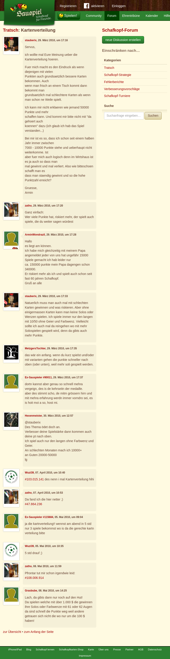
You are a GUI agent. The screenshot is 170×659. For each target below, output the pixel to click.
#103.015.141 (34, 479)
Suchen (153, 115)
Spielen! (70, 15)
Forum (111, 15)
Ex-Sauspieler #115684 (39, 517)
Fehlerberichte (114, 82)
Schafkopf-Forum (120, 30)
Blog (28, 649)
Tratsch (10, 30)
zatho (28, 205)
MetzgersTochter (35, 348)
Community (94, 15)
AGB (140, 649)
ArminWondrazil (35, 234)
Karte (91, 649)
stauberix (31, 40)
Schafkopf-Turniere (117, 96)
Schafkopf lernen (45, 649)
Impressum (85, 655)
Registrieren (68, 6)
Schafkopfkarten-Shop (71, 649)
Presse (117, 649)
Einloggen (119, 6)
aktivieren (94, 6)
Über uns (103, 649)
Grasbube (31, 590)
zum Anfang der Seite (39, 632)
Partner (130, 649)
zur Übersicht (12, 632)
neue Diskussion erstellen (123, 40)
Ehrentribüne (131, 15)
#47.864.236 (33, 504)
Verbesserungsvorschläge (122, 89)
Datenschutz (155, 649)
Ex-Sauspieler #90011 (38, 377)
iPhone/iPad (15, 649)
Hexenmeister (33, 415)
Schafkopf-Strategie (117, 75)
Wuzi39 (29, 472)
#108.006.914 (34, 578)
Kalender (152, 15)
